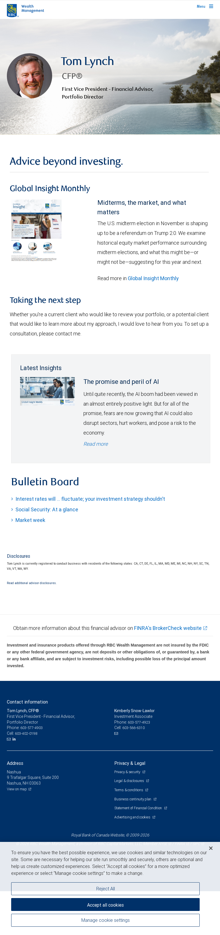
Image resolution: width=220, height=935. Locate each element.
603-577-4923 (139, 765)
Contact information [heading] (27, 746)
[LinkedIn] (15, 782)
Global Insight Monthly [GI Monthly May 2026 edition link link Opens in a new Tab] (153, 322)
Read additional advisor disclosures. (32, 627)
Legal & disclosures (129, 824)
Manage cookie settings (105, 920)
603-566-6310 (133, 771)
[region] (110, 888)
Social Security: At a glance (46, 553)
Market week (30, 564)
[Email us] (9, 782)
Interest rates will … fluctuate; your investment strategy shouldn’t (90, 542)
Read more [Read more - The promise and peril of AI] (95, 487)
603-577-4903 (31, 771)
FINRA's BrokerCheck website (168, 672)
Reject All (105, 888)
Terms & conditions (129, 833)
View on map (17, 832)
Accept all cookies (105, 905)
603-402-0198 (26, 777)
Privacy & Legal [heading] (129, 807)
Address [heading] (15, 807)
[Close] (211, 848)
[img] (110, 98)
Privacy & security (127, 815)
